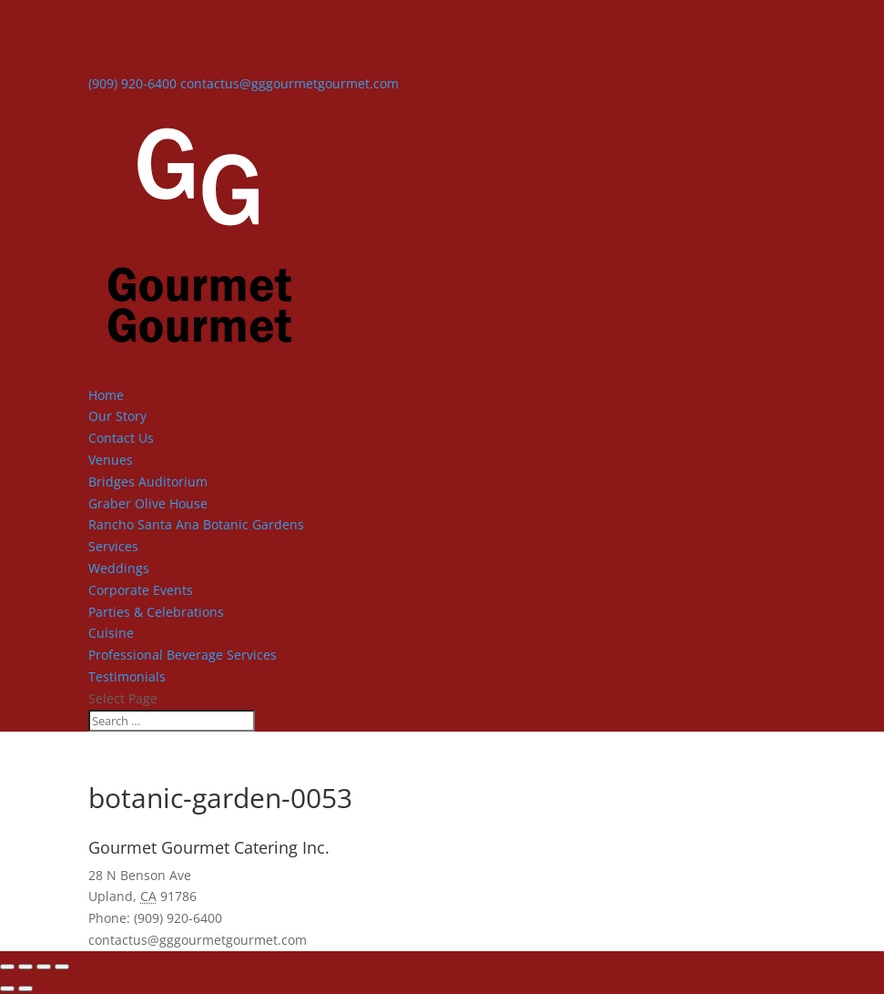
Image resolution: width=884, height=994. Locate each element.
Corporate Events (140, 590)
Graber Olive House (148, 503)
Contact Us (121, 437)
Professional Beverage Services (182, 654)
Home (106, 395)
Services (113, 546)
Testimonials (127, 676)
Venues (110, 459)
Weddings (118, 568)
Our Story (117, 416)
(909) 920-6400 (132, 83)
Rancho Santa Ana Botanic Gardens (196, 524)
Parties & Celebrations (156, 611)
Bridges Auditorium (148, 481)
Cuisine (111, 632)
